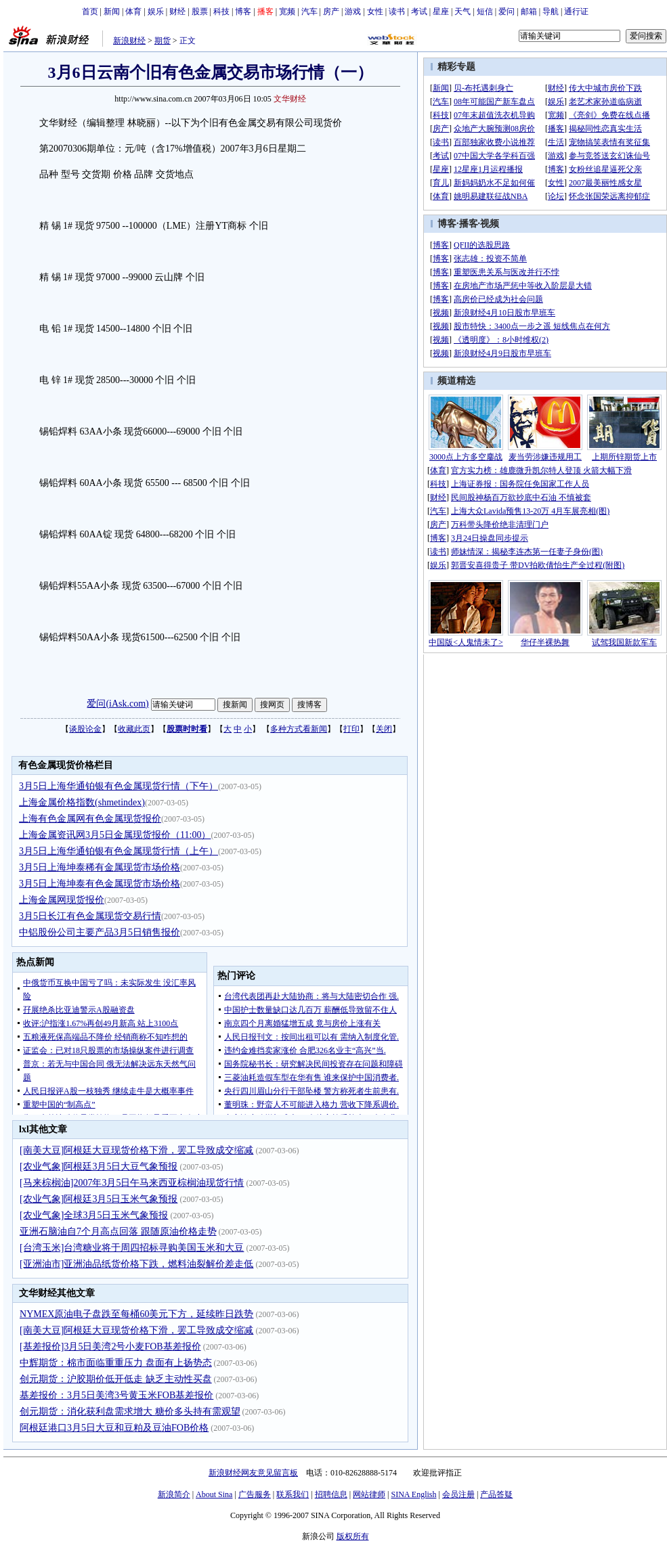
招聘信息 (331, 1494)
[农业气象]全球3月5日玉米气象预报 (94, 1215)
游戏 (353, 11)
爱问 (506, 11)
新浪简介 (174, 1494)
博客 (243, 11)
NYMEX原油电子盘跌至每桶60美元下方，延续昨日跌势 (136, 1314)
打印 (351, 729)
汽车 (309, 11)
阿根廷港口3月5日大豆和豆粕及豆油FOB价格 (114, 1428)
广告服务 (254, 1494)
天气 (462, 11)
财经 (177, 11)
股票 (200, 11)
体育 (133, 11)
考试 (419, 11)
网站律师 (369, 1494)
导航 (550, 11)
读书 (397, 11)
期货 (162, 40)
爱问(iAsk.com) (117, 703)
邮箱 (529, 11)
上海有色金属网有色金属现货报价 (90, 819)
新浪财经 (129, 40)
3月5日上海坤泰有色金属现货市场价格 (99, 884)
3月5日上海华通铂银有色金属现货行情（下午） (118, 786)
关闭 (384, 729)
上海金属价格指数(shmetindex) (82, 802)
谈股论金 (85, 729)
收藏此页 (134, 729)
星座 (441, 11)
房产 (331, 11)
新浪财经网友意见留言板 (253, 1472)
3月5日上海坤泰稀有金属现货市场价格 (99, 867)
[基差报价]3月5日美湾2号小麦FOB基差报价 (110, 1346)
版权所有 (353, 1536)
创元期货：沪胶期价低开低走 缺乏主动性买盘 (116, 1379)
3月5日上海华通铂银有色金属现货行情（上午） (118, 851)
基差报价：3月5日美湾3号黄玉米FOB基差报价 (116, 1395)
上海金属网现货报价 (61, 900)
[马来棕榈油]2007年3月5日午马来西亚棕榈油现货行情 (132, 1183)
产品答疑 (496, 1494)
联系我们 (292, 1494)
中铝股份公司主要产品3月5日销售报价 (99, 932)
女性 (375, 11)
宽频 (287, 11)
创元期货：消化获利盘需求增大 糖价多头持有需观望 (130, 1411)
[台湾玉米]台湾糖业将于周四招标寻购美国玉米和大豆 (132, 1248)
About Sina (214, 1494)
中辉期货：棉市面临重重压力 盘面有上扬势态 (116, 1363)
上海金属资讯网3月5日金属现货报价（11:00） (115, 835)
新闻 (112, 11)
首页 (90, 11)
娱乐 (156, 11)
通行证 (576, 11)
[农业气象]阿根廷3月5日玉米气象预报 (98, 1199)
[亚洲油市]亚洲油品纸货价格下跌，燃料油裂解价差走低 (136, 1264)
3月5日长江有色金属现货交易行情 (90, 916)
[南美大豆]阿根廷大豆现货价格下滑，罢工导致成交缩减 (136, 1150)
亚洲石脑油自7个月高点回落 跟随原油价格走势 (118, 1231)
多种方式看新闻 (298, 729)
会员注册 (458, 1494)
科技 (221, 11)
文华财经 (290, 99)
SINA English (413, 1494)
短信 (485, 11)
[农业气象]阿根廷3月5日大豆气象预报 (98, 1166)
